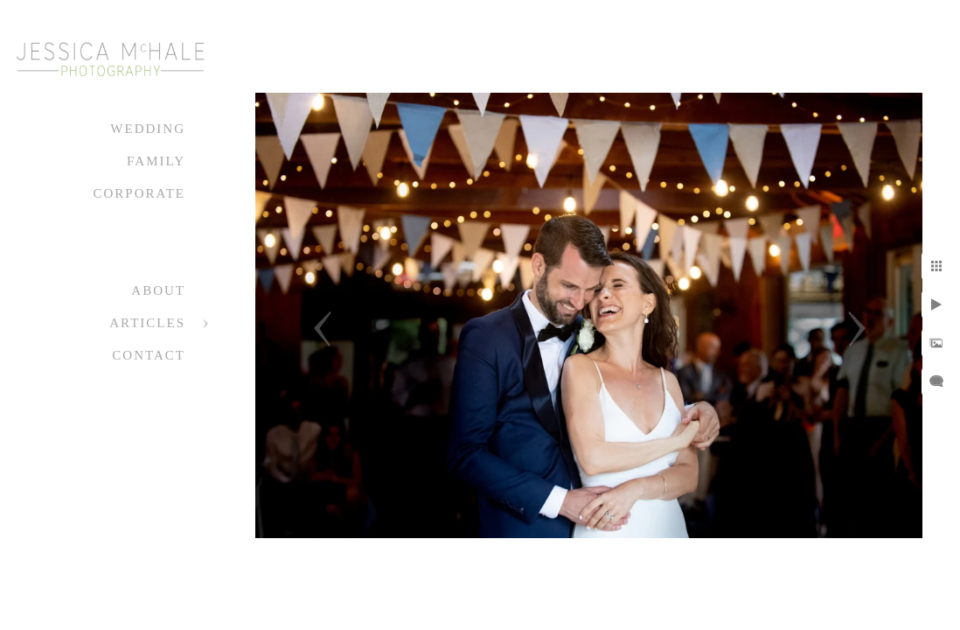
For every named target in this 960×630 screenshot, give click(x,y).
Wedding (147, 129)
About (158, 291)
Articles (147, 323)
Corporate (139, 193)
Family (156, 161)
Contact (148, 355)
